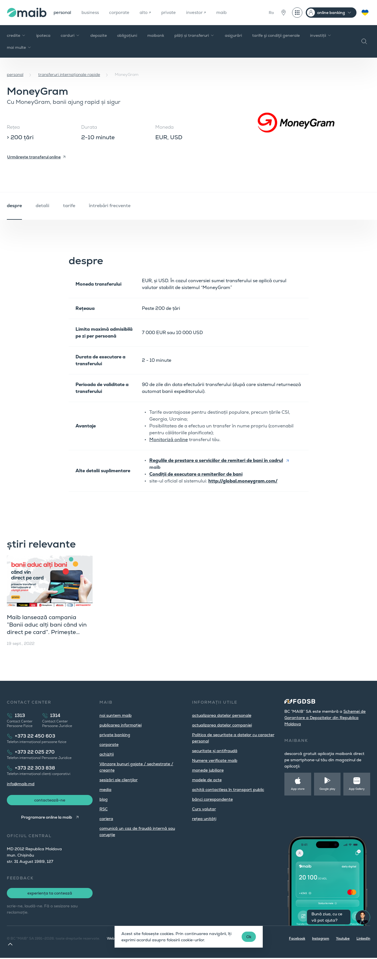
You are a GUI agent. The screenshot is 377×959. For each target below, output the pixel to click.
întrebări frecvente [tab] (110, 206)
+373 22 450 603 (35, 736)
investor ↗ (203, 12)
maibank (155, 35)
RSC (103, 808)
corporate (124, 12)
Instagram (320, 939)
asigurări (233, 35)
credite (16, 35)
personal (63, 12)
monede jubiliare (208, 770)
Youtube (343, 939)
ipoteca (43, 35)
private (175, 12)
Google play (327, 789)
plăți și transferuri (194, 35)
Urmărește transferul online (34, 157)
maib (230, 12)
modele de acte (207, 779)
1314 (55, 715)
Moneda (164, 127)
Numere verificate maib (214, 760)
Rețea (13, 127)
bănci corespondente (212, 799)
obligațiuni (127, 35)
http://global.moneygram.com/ (243, 481)
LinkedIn (363, 939)
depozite (98, 35)
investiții (321, 35)
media (105, 789)
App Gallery (357, 789)
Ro (271, 12)
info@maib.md (20, 783)
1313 (20, 715)
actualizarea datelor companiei (222, 725)
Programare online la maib (46, 818)
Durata (89, 127)
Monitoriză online (168, 440)
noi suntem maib (115, 715)
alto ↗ (151, 12)
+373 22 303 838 (35, 768)
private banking (114, 734)
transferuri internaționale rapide (69, 74)
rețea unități (204, 818)
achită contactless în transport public (228, 789)
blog (103, 799)
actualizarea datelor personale (221, 715)
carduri (70, 35)
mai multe (19, 47)
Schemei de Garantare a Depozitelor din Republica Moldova (325, 717)
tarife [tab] (69, 206)
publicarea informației (120, 725)
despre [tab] (14, 206)
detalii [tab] (42, 206)
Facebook (297, 939)
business (92, 12)
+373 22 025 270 (35, 752)
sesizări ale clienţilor (118, 779)
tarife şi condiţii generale (276, 35)
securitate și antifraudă (214, 750)
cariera (106, 818)
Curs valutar (204, 808)
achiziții (106, 754)
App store (298, 789)
